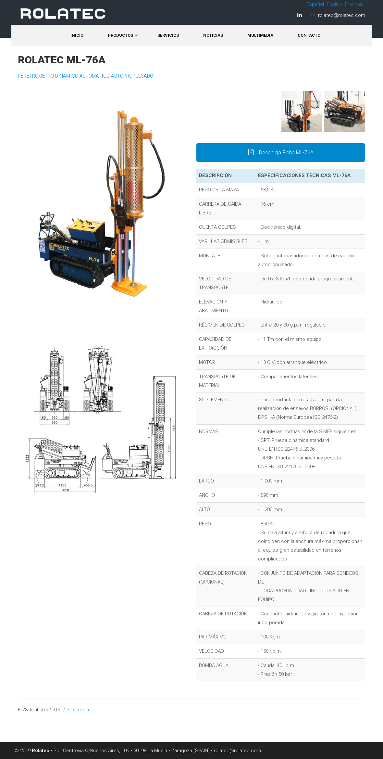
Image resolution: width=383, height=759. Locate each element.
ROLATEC (63, 13)
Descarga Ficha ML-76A (281, 152)
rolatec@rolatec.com (341, 15)
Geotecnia (78, 709)
